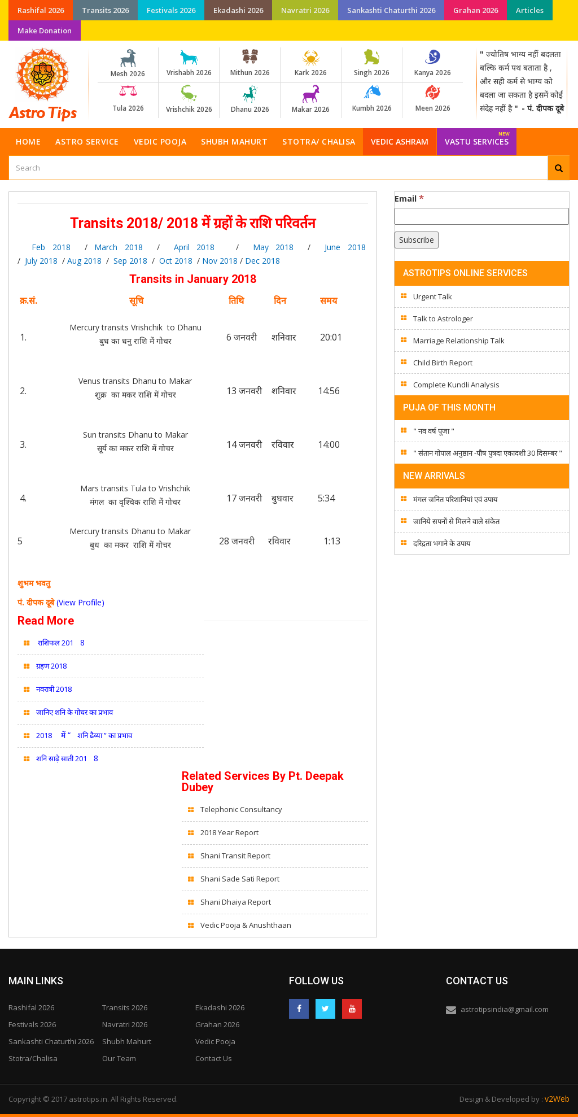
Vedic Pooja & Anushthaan (245, 925)
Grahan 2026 (475, 10)
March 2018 (118, 247)
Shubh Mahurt (234, 141)
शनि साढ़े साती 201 (61, 758)
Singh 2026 (371, 63)
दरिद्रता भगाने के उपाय (442, 543)
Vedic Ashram (399, 141)
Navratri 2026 (305, 10)
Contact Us (213, 1058)
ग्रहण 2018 (51, 666)
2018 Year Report (229, 832)
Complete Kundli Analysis (456, 384)
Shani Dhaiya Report (235, 902)
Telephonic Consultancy (242, 809)
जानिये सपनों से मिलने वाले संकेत (456, 521)
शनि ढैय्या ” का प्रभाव (104, 735)
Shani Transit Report (235, 855)
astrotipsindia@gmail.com (505, 1009)
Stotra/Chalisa (33, 1058)
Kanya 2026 (432, 63)
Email (409, 198)
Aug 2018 (84, 260)
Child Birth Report (442, 362)
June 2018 (345, 247)
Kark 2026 (311, 63)
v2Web (557, 1098)
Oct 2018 (175, 260)
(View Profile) (80, 602)
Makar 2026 (311, 99)
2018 (44, 735)
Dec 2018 (262, 260)
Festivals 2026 (171, 10)
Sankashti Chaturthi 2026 (391, 10)
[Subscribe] (417, 240)
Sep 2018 (130, 260)
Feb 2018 (44, 247)
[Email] (482, 216)
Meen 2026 (432, 99)
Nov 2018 (219, 260)
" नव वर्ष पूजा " (433, 431)
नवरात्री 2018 (54, 689)
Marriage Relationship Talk (459, 340)
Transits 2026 (105, 10)
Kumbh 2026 (371, 99)
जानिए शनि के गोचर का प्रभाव (74, 712)
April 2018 (194, 247)
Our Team (119, 1058)
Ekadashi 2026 (238, 10)
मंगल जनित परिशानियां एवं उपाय (455, 499)
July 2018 (41, 260)
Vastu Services (477, 137)
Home (28, 141)
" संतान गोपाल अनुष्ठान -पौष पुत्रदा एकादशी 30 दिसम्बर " (487, 453)
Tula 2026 (128, 99)
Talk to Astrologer (443, 318)
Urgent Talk (432, 296)
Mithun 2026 (250, 63)
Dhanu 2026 (250, 99)
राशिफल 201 (54, 643)
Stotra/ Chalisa (319, 141)
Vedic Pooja (160, 141)
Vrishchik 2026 (189, 99)
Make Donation (44, 30)
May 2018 (273, 247)
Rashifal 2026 (40, 10)
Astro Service (87, 141)
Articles (530, 10)
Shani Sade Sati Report (239, 879)
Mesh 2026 (128, 63)
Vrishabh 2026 (189, 63)
